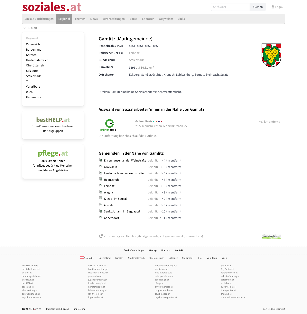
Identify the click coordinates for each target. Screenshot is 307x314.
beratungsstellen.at (31, 276)
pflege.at (159, 283)
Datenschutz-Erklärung (57, 309)
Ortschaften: (107, 75)
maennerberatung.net (166, 265)
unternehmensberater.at (233, 297)
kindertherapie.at (97, 283)
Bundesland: (107, 60)
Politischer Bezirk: (111, 53)
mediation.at (161, 269)
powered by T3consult (274, 309)
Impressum (79, 309)
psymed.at (226, 265)
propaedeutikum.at (164, 290)
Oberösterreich (36, 65)
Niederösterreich (37, 60)
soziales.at (226, 283)
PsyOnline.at (227, 269)
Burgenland (34, 49)
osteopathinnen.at (164, 276)
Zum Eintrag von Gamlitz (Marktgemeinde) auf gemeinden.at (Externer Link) (151, 236)
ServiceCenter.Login (134, 250)
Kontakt (179, 250)
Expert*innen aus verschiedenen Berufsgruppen (53, 126)
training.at (226, 294)
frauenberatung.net (98, 272)
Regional (32, 28)
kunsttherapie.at (96, 287)
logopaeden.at (95, 297)
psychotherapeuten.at (166, 297)
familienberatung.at (98, 269)
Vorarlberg (33, 86)
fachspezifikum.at (97, 265)
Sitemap (152, 250)
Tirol (29, 81)
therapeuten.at (228, 290)
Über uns (165, 250)
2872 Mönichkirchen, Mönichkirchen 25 (161, 123)
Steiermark (33, 76)
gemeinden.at (95, 276)
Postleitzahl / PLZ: (111, 46)
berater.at (27, 272)
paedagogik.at (162, 279)
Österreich (33, 44)
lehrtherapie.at (95, 294)
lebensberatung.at (97, 290)
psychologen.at (162, 294)
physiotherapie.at (163, 287)
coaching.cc (27, 287)
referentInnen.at (229, 272)
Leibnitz (134, 53)
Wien (29, 92)
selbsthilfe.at (227, 279)
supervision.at (228, 287)
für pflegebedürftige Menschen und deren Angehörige (53, 163)
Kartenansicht (35, 97)
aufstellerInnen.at (31, 269)
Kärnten (31, 55)
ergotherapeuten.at (32, 297)
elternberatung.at (31, 294)
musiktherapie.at (163, 272)
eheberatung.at (29, 290)
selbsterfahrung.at (230, 276)
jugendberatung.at (97, 279)
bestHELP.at (28, 279)
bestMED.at (27, 283)
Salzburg (32, 71)
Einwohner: (106, 67)
